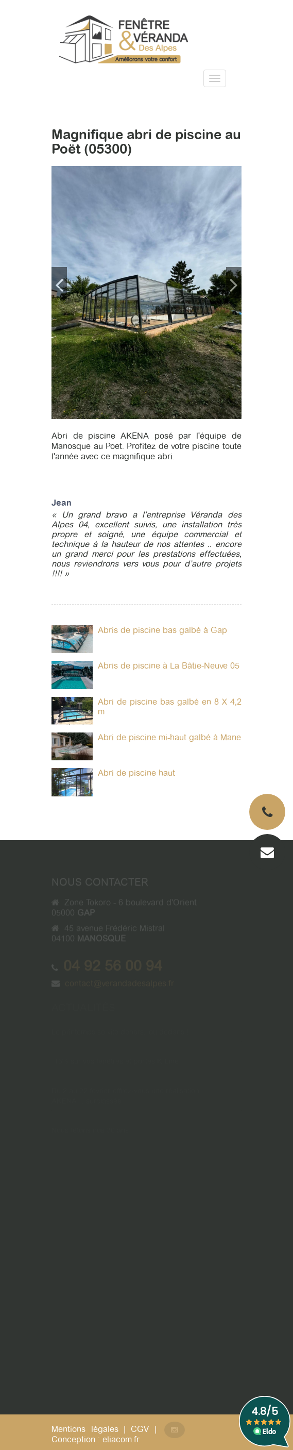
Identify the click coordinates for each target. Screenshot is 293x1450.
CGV (140, 1429)
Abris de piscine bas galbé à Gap (162, 630)
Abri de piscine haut (136, 773)
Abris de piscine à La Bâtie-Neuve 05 (168, 666)
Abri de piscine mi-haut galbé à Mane (169, 737)
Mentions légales (84, 1429)
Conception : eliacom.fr (95, 1439)
